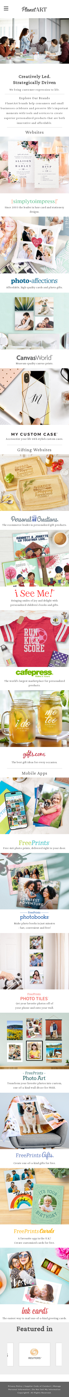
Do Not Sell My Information (46, 1389)
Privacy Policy (15, 1386)
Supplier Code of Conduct (37, 1386)
